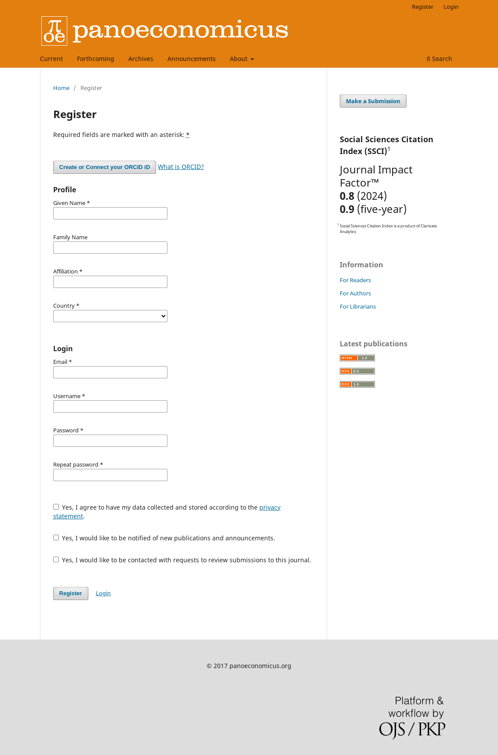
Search (439, 58)
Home (61, 88)
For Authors (355, 293)
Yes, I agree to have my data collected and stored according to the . (167, 511)
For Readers (355, 280)
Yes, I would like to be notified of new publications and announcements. (164, 538)
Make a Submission (373, 101)
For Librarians (358, 306)
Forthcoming (95, 58)
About (239, 58)
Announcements (191, 58)
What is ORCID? (181, 166)
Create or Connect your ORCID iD (104, 167)
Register (422, 7)
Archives (140, 58)
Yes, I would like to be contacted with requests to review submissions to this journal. (182, 560)
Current (51, 58)
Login (450, 7)
